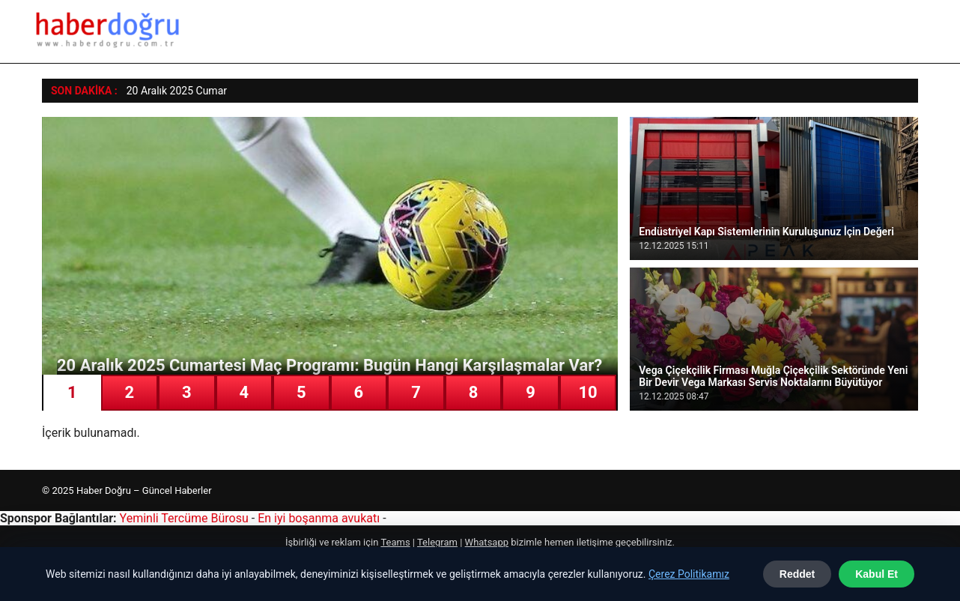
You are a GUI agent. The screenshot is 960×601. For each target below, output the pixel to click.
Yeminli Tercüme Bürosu (184, 518)
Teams (395, 542)
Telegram (437, 542)
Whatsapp (486, 542)
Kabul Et (876, 574)
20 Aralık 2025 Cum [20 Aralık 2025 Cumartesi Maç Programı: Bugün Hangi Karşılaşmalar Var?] (172, 91)
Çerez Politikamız (688, 574)
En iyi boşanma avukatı (319, 518)
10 (587, 392)
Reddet (797, 574)
